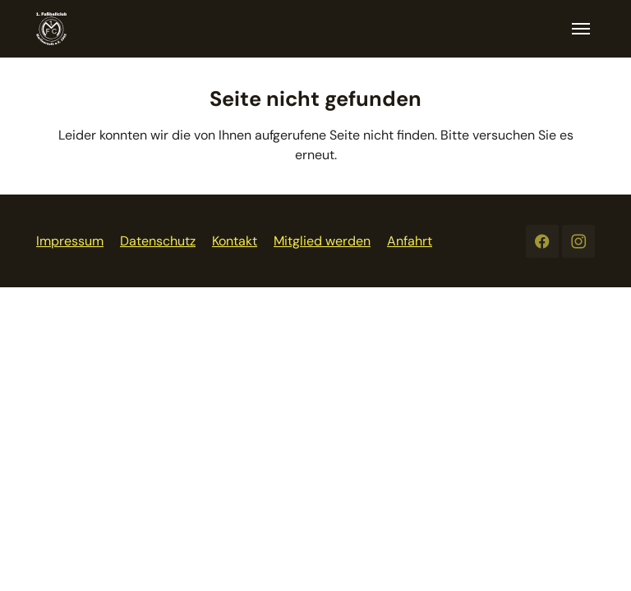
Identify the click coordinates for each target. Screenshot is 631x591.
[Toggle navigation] (581, 29)
